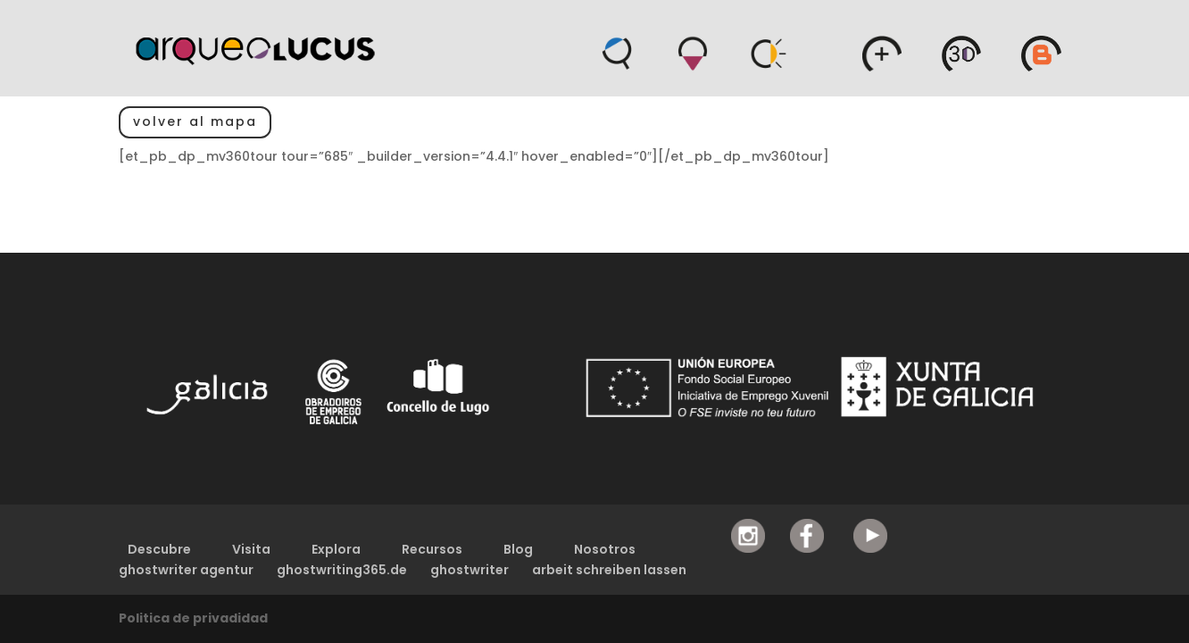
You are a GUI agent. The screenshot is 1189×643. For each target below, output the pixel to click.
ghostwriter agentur (186, 570)
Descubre (159, 549)
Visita (251, 549)
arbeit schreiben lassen (609, 570)
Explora (336, 549)
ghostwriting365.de (342, 570)
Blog (518, 549)
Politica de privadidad (193, 618)
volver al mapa (195, 121)
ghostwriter (469, 570)
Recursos (432, 549)
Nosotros (605, 549)
